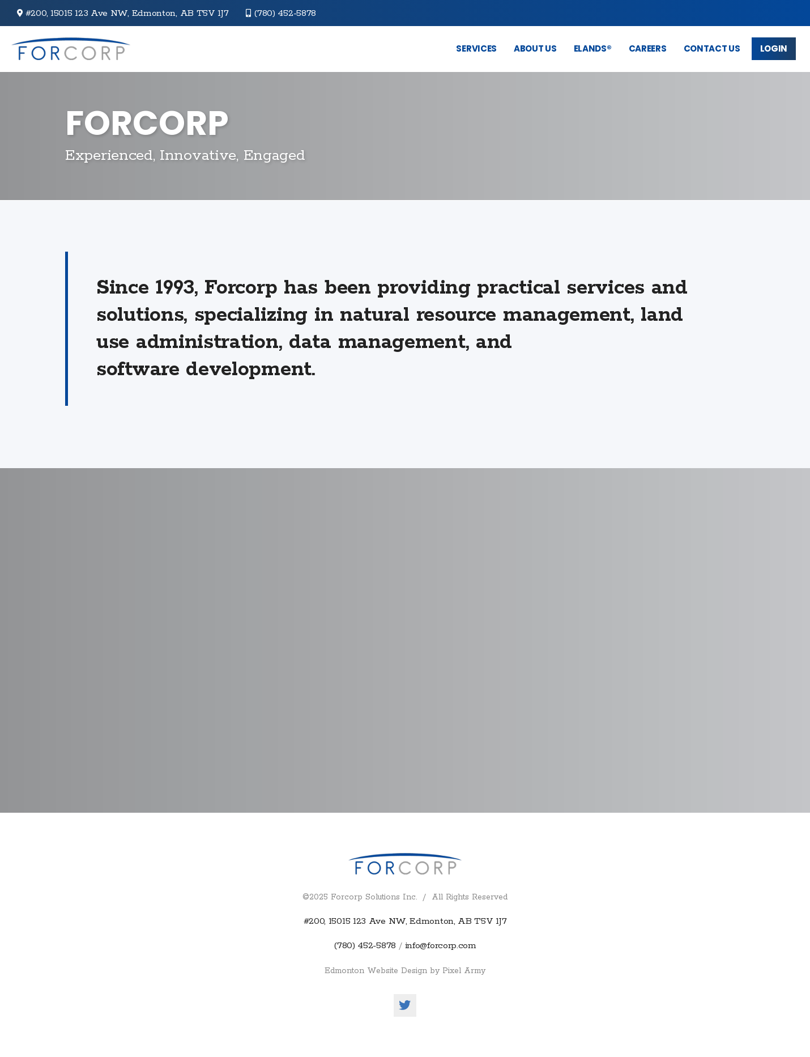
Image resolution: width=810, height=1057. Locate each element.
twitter (405, 1005)
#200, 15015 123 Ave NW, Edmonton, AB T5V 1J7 (405, 921)
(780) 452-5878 (285, 13)
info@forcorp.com (440, 946)
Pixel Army (463, 971)
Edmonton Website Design (376, 971)
